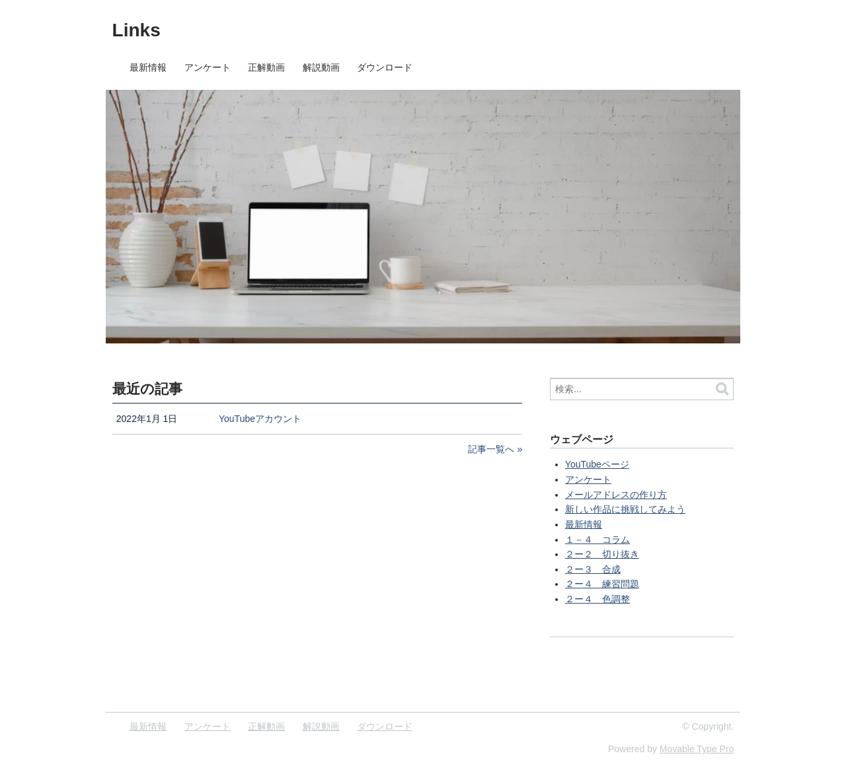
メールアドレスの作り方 (616, 494)
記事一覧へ (491, 449)
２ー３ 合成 (593, 569)
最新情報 (148, 67)
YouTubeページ (597, 464)
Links (136, 30)
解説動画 (321, 67)
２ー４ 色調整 (597, 599)
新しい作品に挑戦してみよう (625, 509)
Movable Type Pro (697, 749)
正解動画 (266, 67)
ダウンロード (384, 67)
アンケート (207, 67)
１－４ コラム (597, 539)
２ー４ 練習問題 (602, 584)
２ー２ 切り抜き (602, 554)
